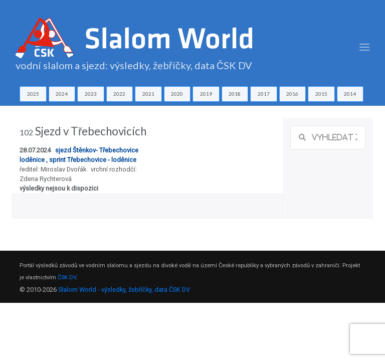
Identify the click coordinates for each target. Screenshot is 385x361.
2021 (148, 94)
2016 (292, 94)
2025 (33, 94)
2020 (177, 94)
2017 (264, 94)
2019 (206, 94)
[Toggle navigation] (364, 47)
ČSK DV (67, 277)
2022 (119, 94)
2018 (235, 94)
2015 (321, 94)
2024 (62, 94)
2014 (350, 94)
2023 (91, 94)
